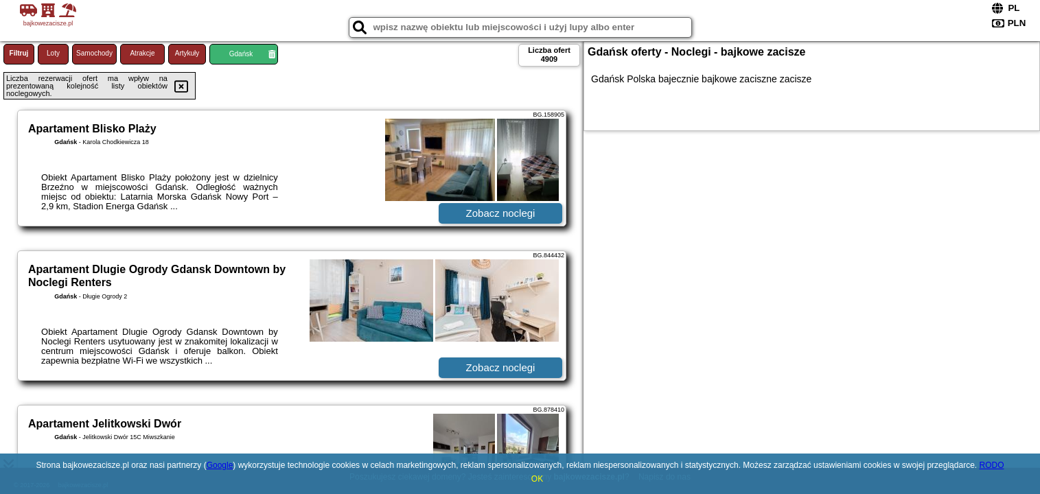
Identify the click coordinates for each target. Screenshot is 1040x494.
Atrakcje (142, 53)
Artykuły (187, 53)
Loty (53, 53)
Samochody (94, 53)
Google (220, 465)
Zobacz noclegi (500, 213)
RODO (991, 465)
